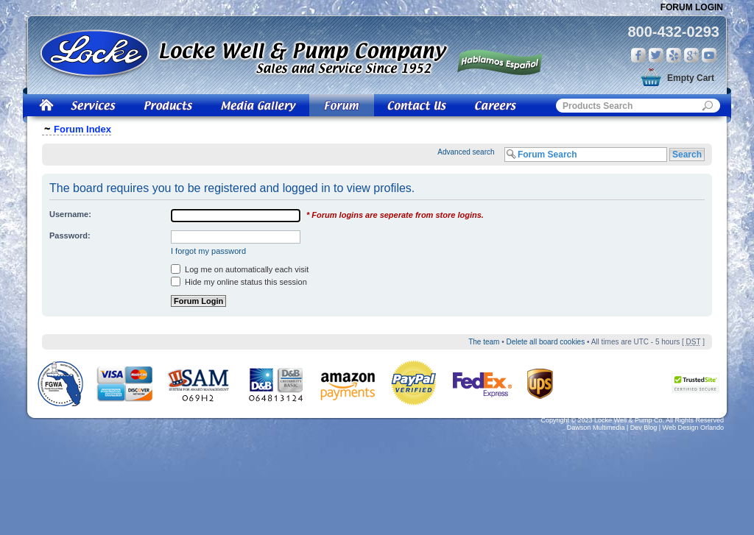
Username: (70, 214)
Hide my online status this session (239, 281)
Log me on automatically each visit (240, 269)
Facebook (638, 55)
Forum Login (691, 7)
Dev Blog (644, 427)
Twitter (656, 55)
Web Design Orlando (693, 427)
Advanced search (465, 152)
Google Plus (691, 55)
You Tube (709, 55)
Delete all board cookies (545, 342)
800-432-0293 (673, 32)
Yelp (673, 55)
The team (483, 342)
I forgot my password (208, 251)
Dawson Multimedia (596, 427)
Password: (70, 235)
